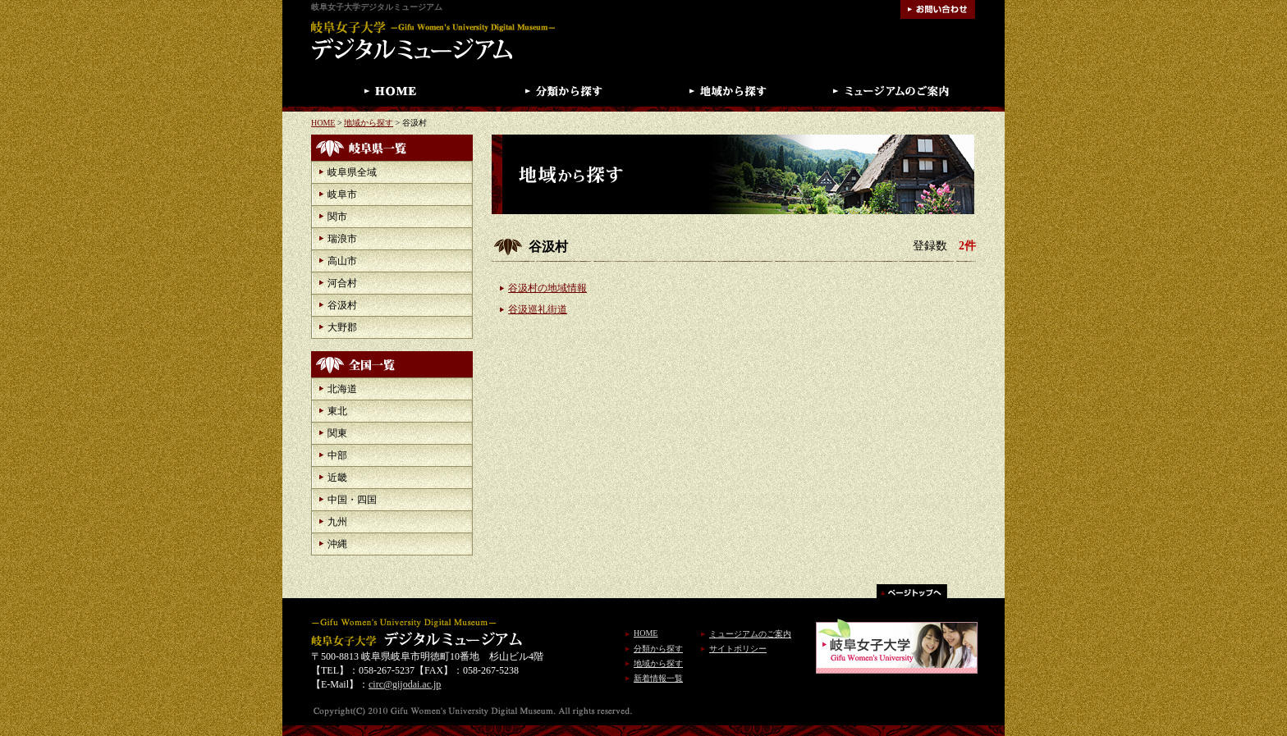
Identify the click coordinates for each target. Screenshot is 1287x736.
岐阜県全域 (352, 172)
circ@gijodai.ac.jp (405, 684)
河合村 (342, 283)
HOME (323, 122)
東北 (337, 411)
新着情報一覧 (658, 678)
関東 (337, 433)
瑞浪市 (342, 239)
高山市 (342, 261)
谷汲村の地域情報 (547, 288)
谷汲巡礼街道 (537, 309)
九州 (337, 522)
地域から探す (368, 122)
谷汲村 (342, 305)
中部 (337, 455)
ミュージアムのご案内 (750, 633)
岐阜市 (342, 194)
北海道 (342, 389)
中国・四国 (352, 499)
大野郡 (342, 327)
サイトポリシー (738, 648)
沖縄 (337, 544)
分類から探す (658, 648)
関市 (337, 216)
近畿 (337, 477)
